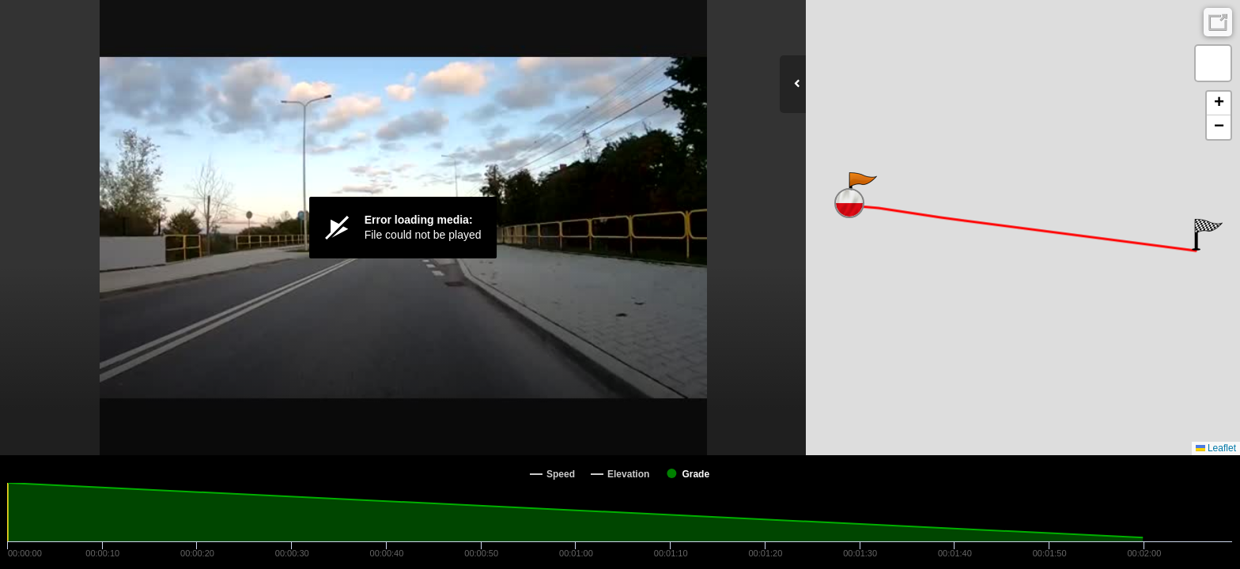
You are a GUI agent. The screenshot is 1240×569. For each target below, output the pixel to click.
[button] (861, 188)
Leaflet (1216, 448)
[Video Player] (403, 227)
